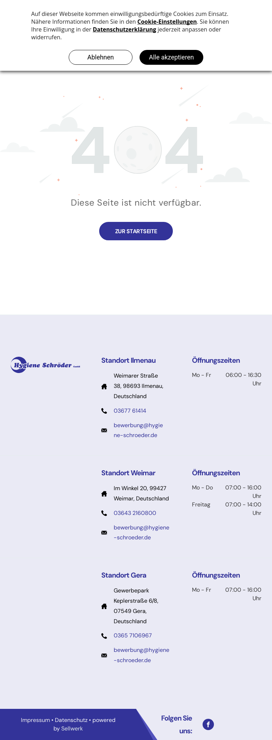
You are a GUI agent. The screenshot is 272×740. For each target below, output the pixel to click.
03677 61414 (130, 410)
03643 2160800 (135, 513)
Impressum (35, 720)
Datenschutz (71, 720)
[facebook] (208, 724)
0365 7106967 (133, 635)
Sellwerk (72, 728)
